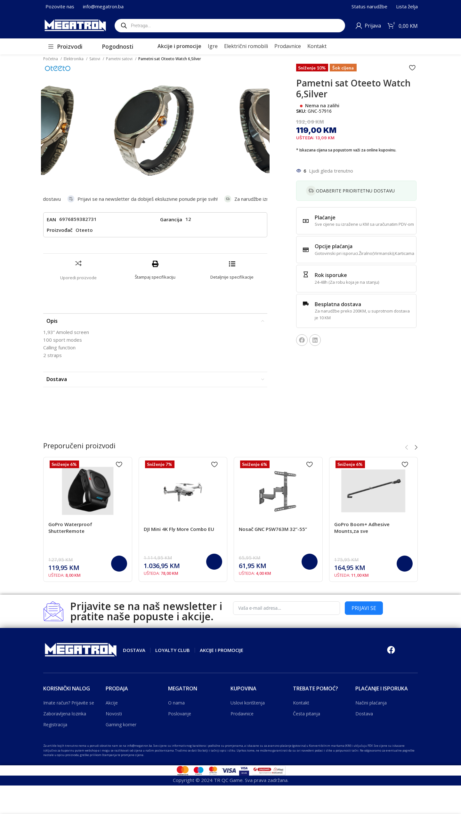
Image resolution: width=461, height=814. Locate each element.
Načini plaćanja (371, 703)
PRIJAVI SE (364, 608)
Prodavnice (242, 714)
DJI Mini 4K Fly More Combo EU (179, 529)
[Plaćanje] (306, 221)
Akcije (112, 703)
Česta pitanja (306, 714)
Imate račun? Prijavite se (68, 703)
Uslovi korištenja (247, 703)
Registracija (55, 724)
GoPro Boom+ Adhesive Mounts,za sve (362, 527)
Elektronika (74, 58)
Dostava (364, 714)
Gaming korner (121, 724)
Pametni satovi (119, 58)
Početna (51, 58)
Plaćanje (325, 217)
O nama (176, 703)
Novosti (114, 714)
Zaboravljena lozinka (64, 714)
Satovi (95, 58)
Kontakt (301, 703)
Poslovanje (179, 714)
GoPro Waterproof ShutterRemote (70, 527)
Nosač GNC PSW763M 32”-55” (273, 529)
